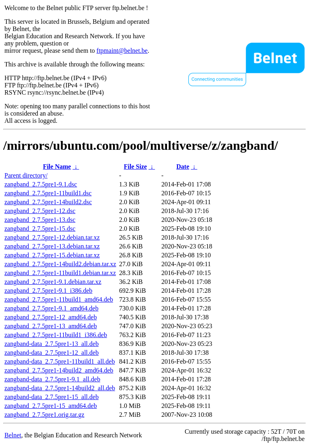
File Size (135, 166)
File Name (57, 166)
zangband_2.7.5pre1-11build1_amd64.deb (58, 299)
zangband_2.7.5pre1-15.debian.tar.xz (52, 255)
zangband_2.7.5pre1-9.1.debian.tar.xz (52, 281)
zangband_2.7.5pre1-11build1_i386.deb (55, 334)
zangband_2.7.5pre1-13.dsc (39, 219)
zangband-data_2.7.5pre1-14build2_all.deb (59, 388)
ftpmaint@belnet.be (122, 50)
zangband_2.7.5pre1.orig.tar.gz (44, 414)
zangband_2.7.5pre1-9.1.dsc (40, 184)
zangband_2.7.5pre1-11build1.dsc (48, 193)
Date (182, 166)
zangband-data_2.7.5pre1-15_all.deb (51, 396)
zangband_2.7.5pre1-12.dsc (39, 210)
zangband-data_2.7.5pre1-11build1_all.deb (59, 361)
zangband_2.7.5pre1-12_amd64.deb (50, 317)
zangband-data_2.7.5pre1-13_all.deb (51, 343)
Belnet (12, 435)
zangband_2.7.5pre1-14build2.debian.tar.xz (60, 264)
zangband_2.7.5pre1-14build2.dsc (48, 202)
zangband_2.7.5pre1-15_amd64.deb (50, 405)
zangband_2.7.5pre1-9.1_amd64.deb (51, 308)
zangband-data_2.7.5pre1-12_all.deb (51, 352)
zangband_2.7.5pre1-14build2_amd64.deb (58, 370)
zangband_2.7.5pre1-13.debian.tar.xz (52, 246)
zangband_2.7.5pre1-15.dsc (39, 228)
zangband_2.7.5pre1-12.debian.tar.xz (52, 237)
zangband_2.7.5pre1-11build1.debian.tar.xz (60, 272)
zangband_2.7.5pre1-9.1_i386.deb (48, 290)
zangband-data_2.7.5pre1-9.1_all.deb (52, 379)
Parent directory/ (25, 175)
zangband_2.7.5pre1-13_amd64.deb (50, 326)
